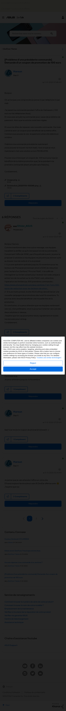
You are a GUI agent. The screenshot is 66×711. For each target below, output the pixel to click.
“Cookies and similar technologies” (49, 357)
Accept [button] (33, 369)
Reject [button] (33, 363)
